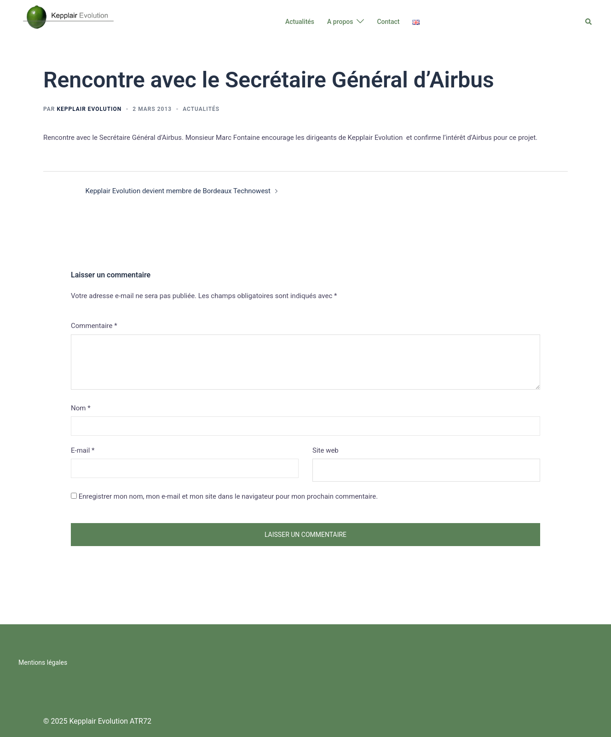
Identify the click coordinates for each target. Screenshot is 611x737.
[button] (589, 21)
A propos (340, 21)
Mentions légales (42, 662)
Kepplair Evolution (89, 109)
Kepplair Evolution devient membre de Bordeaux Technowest (178, 191)
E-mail (82, 450)
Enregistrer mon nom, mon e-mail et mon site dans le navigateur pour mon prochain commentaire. (228, 496)
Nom (81, 408)
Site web (325, 450)
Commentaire (94, 326)
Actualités (299, 21)
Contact (388, 21)
